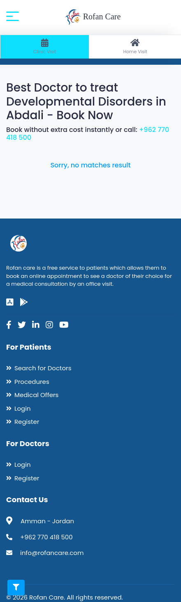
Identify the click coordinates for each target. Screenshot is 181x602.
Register (26, 421)
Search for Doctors (42, 368)
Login (22, 408)
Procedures (31, 381)
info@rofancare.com (52, 552)
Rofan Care (93, 17)
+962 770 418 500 (46, 537)
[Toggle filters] (16, 587)
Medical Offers (36, 394)
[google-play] (24, 302)
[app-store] (10, 302)
